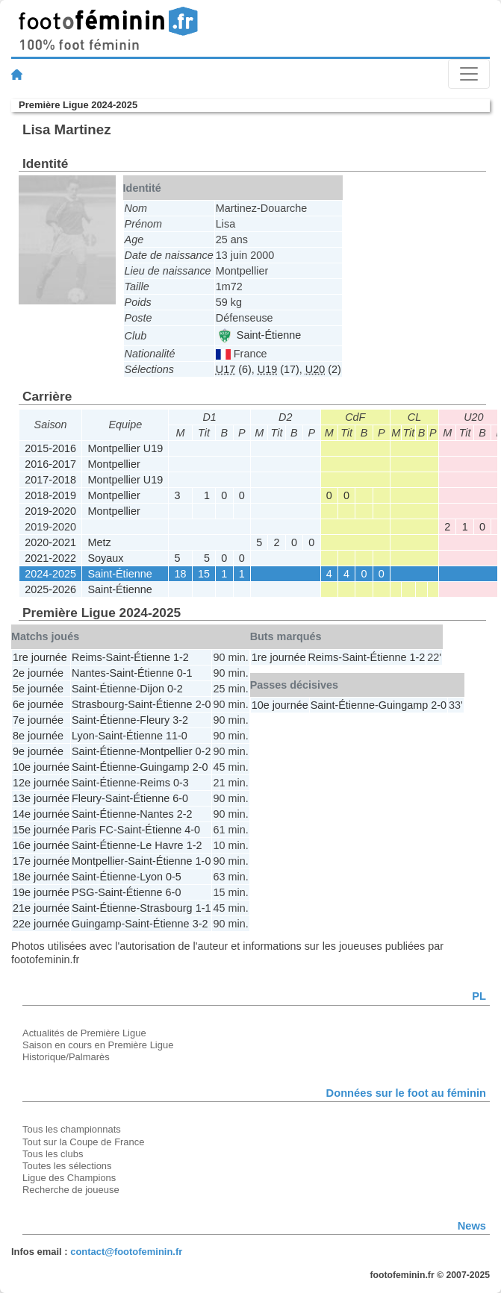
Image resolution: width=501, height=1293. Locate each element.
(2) (323, 369)
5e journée (38, 689)
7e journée (38, 720)
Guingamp (164, 767)
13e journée (41, 798)
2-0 (203, 704)
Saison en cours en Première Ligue (97, 1045)
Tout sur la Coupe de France (83, 1142)
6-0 (180, 798)
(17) (278, 369)
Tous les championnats (71, 1129)
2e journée (38, 673)
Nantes (89, 673)
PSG (83, 892)
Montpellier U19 (125, 448)
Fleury (154, 720)
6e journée (38, 704)
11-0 (176, 736)
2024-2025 (50, 574)
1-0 (203, 861)
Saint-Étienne (259, 335)
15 (204, 574)
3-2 (180, 720)
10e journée (41, 767)
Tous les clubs (52, 1153)
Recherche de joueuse (70, 1189)
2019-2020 (50, 511)
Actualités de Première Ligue (84, 1033)
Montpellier (113, 464)
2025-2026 (50, 589)
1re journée (40, 657)
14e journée (41, 814)
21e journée (41, 908)
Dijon (152, 689)
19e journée (41, 892)
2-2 (185, 814)
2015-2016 (50, 448)
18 (181, 574)
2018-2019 (50, 495)
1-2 (181, 657)
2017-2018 (50, 480)
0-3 (181, 783)
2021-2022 (50, 558)
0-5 (173, 877)
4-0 (192, 830)
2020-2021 (50, 542)
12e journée (41, 783)
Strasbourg (98, 704)
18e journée (41, 877)
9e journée (38, 751)
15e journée (41, 830)
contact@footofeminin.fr (126, 1251)
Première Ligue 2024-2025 (78, 104)
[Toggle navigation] (469, 74)
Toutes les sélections (67, 1165)
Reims (87, 657)
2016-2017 (50, 464)
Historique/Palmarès (66, 1056)
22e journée (41, 924)
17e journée (41, 861)
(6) (234, 369)
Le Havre (161, 845)
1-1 (203, 908)
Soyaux (105, 558)
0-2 (175, 689)
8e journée (38, 736)
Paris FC (92, 830)
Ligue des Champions (69, 1177)
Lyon (83, 736)
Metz (99, 542)
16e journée (41, 845)
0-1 (185, 673)
